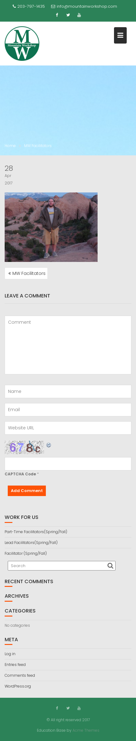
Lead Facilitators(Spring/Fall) (31, 542)
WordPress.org (18, 686)
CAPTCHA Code (20, 474)
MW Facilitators (29, 273)
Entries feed (15, 664)
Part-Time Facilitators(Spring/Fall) (36, 531)
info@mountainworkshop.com (84, 6)
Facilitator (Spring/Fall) (26, 553)
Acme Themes (85, 730)
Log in (10, 653)
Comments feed (20, 675)
